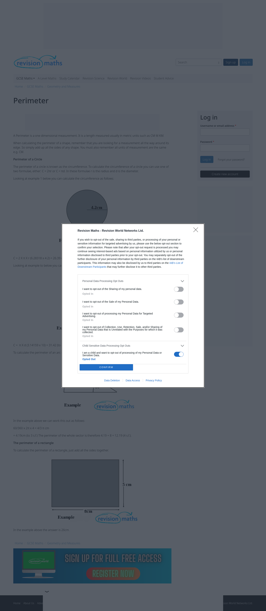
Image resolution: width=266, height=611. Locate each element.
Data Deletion (112, 380)
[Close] (196, 230)
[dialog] (133, 305)
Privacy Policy (154, 380)
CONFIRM (106, 367)
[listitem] (133, 281)
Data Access (133, 380)
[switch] (179, 289)
